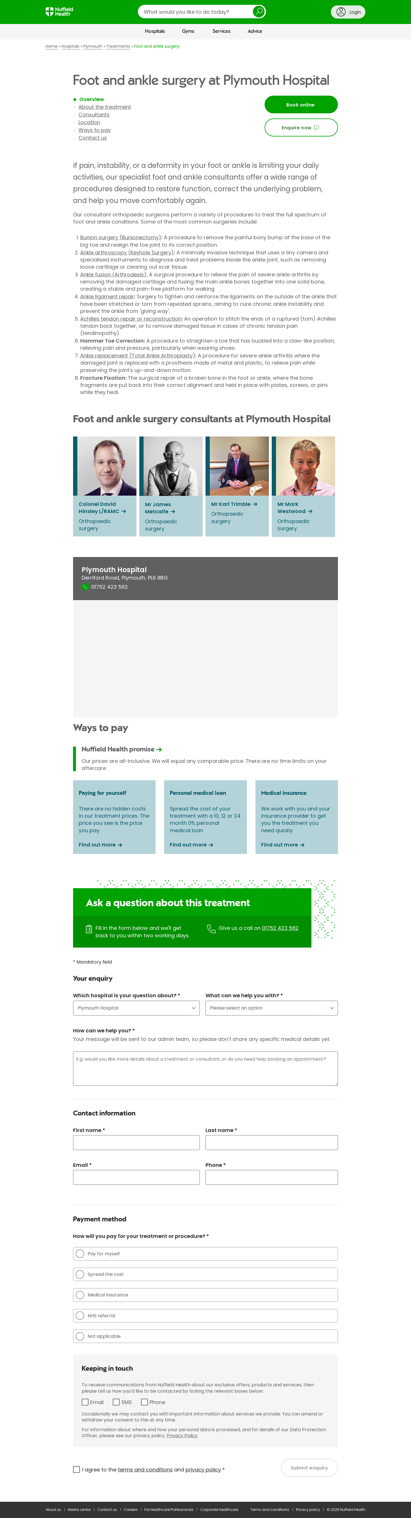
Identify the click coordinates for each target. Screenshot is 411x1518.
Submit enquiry (309, 1468)
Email (97, 1402)
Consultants (94, 114)
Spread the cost (100, 1274)
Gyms (188, 31)
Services (222, 31)
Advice (255, 31)
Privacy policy (308, 1509)
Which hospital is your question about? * (126, 995)
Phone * (216, 1165)
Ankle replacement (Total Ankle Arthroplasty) (137, 355)
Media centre (79, 1509)
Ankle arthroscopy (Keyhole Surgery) (127, 252)
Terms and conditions (269, 1509)
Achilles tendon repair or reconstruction (131, 318)
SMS (126, 1402)
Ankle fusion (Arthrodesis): (114, 274)
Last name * (221, 1130)
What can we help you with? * (244, 995)
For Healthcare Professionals (169, 1509)
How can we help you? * (104, 1030)
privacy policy (203, 1469)
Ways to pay (94, 130)
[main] (205, 770)
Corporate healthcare (219, 1509)
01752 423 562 (280, 928)
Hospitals (155, 31)
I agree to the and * (153, 1469)
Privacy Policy (182, 1435)
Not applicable (98, 1336)
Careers (131, 1509)
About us (53, 1509)
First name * (89, 1130)
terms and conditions (145, 1469)
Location (89, 122)
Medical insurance (102, 1295)
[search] (202, 11)
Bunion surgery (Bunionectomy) (120, 237)
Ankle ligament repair (107, 296)
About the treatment (104, 106)
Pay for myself (98, 1253)
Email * (82, 1165)
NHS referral (95, 1315)
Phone (157, 1402)
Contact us (92, 137)
